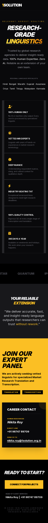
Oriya (5, 88)
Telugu (19, 88)
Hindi (5, 84)
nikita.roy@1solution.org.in (24, 440)
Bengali (12, 84)
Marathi (21, 84)
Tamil (12, 88)
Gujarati (30, 84)
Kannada (40, 88)
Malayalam (29, 88)
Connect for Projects (24, 484)
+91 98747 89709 (18, 431)
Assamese (40, 84)
